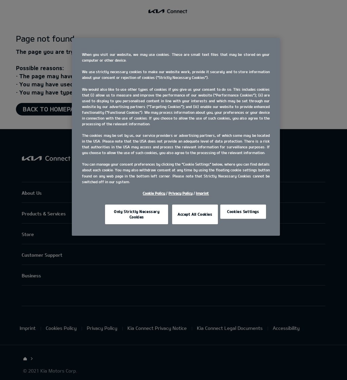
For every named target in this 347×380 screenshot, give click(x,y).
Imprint (202, 193)
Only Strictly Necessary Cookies (136, 214)
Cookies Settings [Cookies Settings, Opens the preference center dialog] (243, 211)
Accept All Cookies (195, 214)
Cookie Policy (154, 193)
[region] (176, 136)
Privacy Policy (180, 193)
